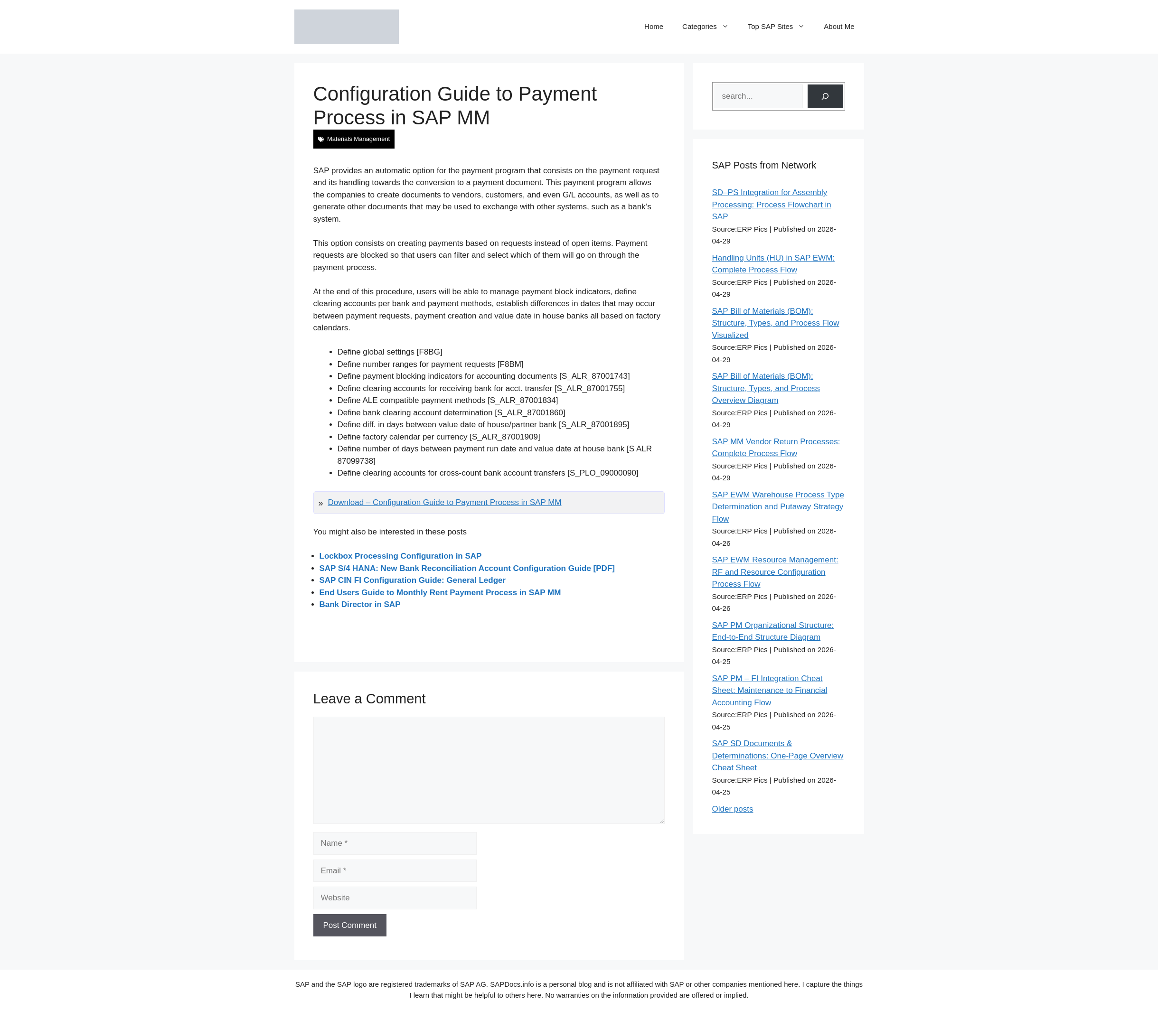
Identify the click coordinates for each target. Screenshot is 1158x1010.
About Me (839, 26)
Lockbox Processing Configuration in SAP (401, 556)
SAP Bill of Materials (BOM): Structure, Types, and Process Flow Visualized (775, 323)
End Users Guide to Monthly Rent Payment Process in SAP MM (440, 592)
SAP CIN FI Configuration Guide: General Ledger (413, 580)
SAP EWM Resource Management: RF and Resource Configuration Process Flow (775, 572)
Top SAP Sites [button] (781, 26)
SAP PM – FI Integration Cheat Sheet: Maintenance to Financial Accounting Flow (770, 690)
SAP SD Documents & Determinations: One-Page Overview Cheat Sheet (778, 755)
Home (653, 26)
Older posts (732, 809)
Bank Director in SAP (360, 604)
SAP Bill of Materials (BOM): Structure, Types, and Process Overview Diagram (766, 388)
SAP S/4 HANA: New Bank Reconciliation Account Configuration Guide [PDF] (467, 568)
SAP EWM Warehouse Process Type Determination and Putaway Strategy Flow (778, 507)
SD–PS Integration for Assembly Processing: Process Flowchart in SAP (771, 204)
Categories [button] (710, 26)
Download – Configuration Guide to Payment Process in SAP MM (445, 502)
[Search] (825, 96)
